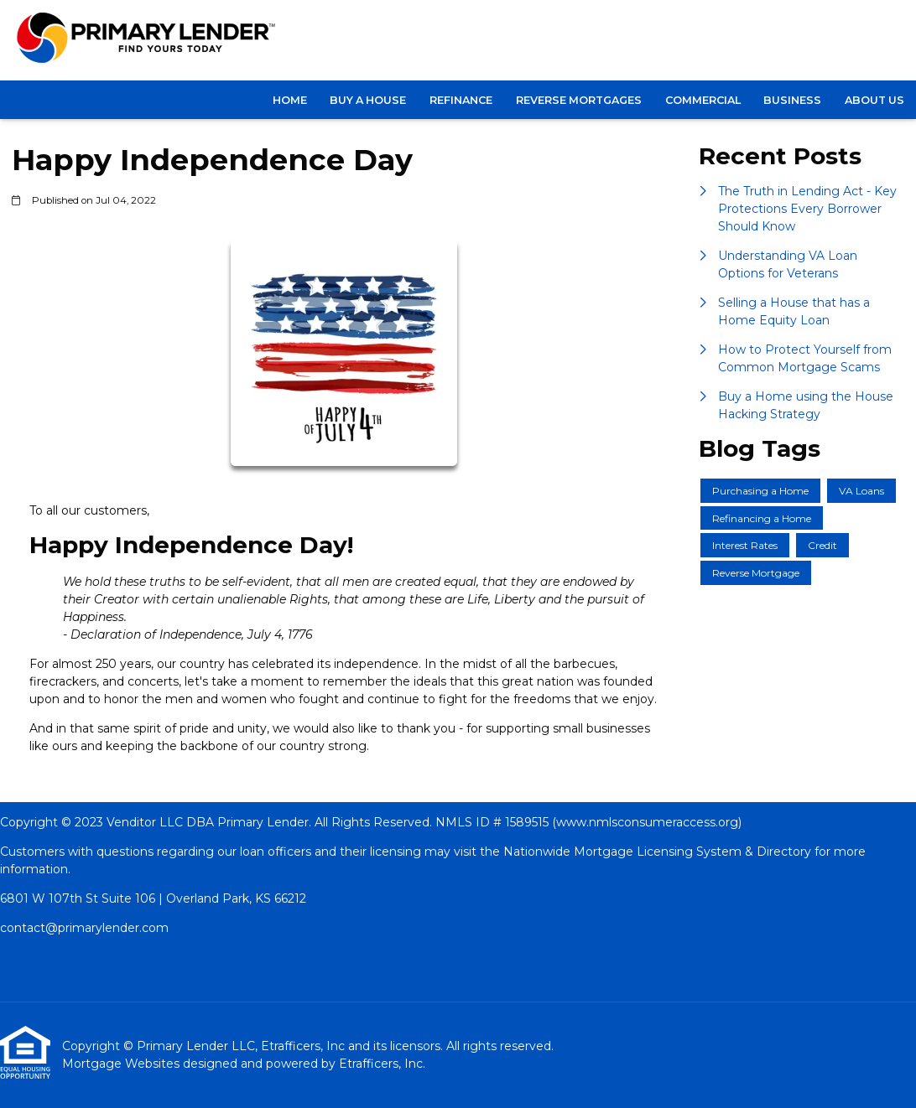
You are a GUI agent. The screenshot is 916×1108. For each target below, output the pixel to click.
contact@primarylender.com (84, 927)
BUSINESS (792, 100)
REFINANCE (460, 100)
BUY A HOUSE (368, 100)
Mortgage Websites (122, 1063)
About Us (874, 100)
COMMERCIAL (703, 100)
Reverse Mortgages (579, 100)
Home (290, 100)
